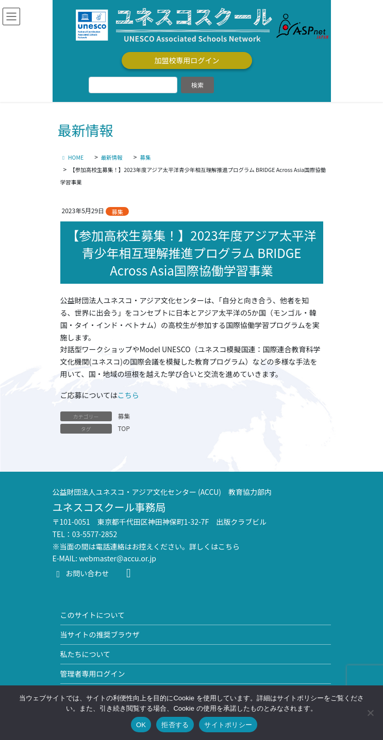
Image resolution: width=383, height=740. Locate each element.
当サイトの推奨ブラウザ (100, 634)
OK (141, 725)
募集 (117, 212)
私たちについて (85, 654)
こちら (128, 395)
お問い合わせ (81, 573)
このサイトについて (92, 615)
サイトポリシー (228, 725)
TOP (124, 428)
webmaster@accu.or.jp (117, 558)
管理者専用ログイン (92, 673)
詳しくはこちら (214, 546)
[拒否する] (370, 713)
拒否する (175, 725)
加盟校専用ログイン (187, 60)
